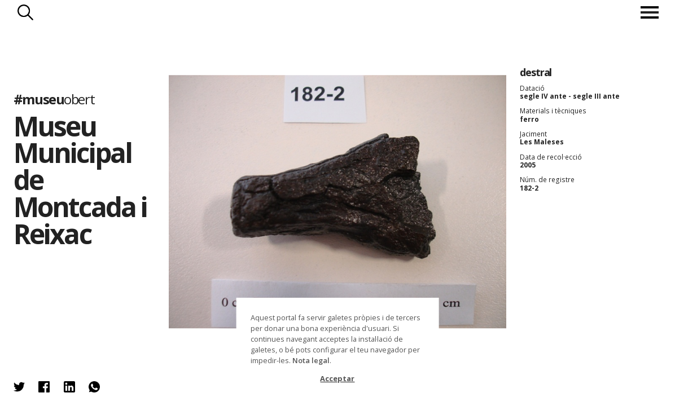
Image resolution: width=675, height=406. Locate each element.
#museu (54, 99)
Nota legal (311, 360)
